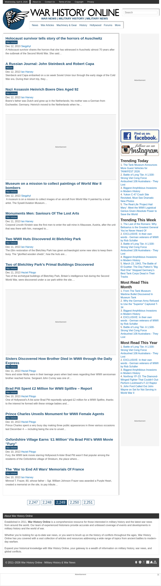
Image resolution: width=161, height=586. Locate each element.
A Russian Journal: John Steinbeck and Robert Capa (50, 64)
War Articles (47, 25)
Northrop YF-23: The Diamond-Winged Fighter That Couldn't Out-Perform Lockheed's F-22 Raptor (140, 379)
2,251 (88, 502)
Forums (108, 25)
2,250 (74, 502)
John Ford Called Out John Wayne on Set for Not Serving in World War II (138, 389)
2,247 (33, 502)
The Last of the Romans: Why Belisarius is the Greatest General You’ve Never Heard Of (139, 227)
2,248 (47, 502)
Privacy (90, 2)
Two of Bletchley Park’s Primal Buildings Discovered (50, 264)
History (83, 25)
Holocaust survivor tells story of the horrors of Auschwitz (54, 38)
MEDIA (9, 68)
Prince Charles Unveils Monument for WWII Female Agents (55, 414)
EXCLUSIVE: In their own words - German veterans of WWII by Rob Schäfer (140, 237)
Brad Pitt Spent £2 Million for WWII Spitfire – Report (49, 388)
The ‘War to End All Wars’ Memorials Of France (45, 469)
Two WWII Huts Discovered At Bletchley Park (43, 239)
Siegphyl (26, 46)
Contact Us (50, 2)
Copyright (79, 2)
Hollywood (95, 25)
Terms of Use (65, 2)
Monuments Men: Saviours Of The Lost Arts (42, 213)
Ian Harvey (27, 71)
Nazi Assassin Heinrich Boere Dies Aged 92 (42, 89)
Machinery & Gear (67, 25)
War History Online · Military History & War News (48, 562)
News (35, 25)
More (118, 25)
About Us (37, 2)
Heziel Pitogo (28, 272)
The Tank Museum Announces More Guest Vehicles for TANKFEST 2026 (139, 168)
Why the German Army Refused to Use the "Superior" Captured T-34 (140, 304)
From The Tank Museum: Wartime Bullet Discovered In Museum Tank (137, 294)
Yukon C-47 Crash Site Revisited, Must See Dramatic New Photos (137, 197)
